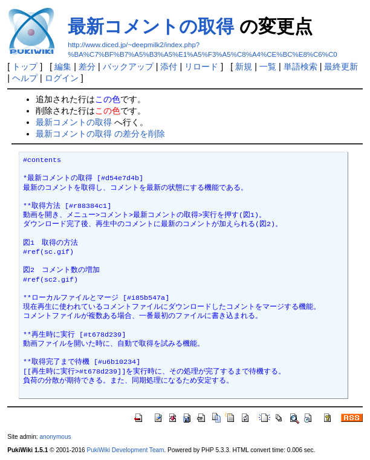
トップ (24, 66)
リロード (201, 66)
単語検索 (300, 66)
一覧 (267, 66)
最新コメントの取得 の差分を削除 (100, 133)
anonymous (55, 436)
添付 (168, 66)
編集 (62, 66)
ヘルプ (24, 78)
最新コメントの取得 (151, 26)
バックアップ (128, 66)
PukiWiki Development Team (125, 450)
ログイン (62, 78)
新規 (243, 66)
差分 (87, 66)
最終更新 (341, 66)
